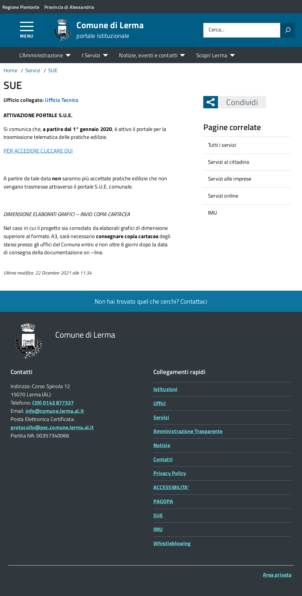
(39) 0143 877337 (53, 403)
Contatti (163, 459)
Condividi (238, 102)
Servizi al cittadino (229, 162)
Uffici (159, 403)
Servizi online (223, 196)
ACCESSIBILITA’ (171, 487)
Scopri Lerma (211, 55)
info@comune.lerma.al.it (55, 411)
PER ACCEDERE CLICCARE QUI (38, 151)
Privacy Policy (169, 473)
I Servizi (91, 55)
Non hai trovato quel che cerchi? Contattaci (151, 301)
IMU (212, 213)
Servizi (161, 417)
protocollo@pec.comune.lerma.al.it (52, 427)
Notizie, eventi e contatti (148, 55)
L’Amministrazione (41, 55)
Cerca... (216, 30)
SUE (158, 515)
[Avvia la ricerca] (287, 30)
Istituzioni (165, 389)
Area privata (277, 575)
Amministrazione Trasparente (187, 431)
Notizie (161, 445)
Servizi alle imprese (229, 179)
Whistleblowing (172, 543)
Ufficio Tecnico (61, 100)
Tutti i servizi (222, 145)
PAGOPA (163, 501)
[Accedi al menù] (27, 29)
